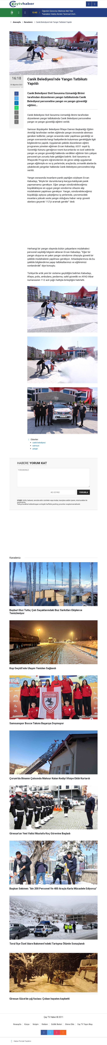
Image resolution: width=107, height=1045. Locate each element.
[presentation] (18, 12)
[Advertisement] (62, 225)
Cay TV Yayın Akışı (84, 1024)
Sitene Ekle (69, 1024)
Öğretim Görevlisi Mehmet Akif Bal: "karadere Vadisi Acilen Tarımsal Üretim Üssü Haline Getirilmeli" (59, 13)
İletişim (36, 1024)
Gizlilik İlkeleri (56, 1024)
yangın (35, 449)
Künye (26, 1024)
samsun (35, 446)
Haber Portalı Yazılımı (22, 1041)
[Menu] (88, 4)
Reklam (45, 1024)
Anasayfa (17, 1024)
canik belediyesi (38, 442)
